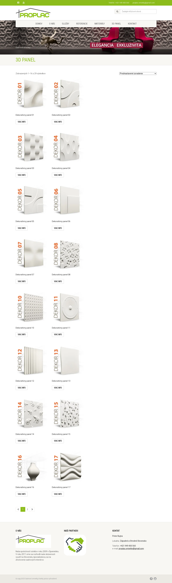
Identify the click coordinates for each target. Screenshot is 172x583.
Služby (65, 23)
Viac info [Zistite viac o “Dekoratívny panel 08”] (58, 281)
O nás (52, 23)
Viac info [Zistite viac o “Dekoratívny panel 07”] (22, 281)
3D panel (116, 23)
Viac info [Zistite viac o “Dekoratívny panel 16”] (22, 494)
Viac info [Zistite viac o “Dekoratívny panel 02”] (58, 122)
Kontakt (132, 23)
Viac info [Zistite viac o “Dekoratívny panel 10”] (22, 334)
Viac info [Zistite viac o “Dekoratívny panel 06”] (58, 228)
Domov (38, 23)
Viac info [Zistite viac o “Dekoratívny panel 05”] (22, 228)
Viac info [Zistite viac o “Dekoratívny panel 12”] (22, 388)
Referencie (81, 23)
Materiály (99, 23)
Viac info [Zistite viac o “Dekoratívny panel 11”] (58, 334)
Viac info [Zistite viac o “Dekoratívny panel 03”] (22, 175)
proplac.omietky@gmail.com (144, 3)
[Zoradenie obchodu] (138, 73)
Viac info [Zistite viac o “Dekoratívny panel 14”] (22, 441)
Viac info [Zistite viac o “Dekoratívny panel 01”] (22, 122)
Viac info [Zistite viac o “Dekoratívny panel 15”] (58, 441)
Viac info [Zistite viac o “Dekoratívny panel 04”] (58, 175)
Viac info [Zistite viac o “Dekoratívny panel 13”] (58, 388)
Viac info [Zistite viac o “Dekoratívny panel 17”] (58, 494)
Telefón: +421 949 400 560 (119, 3)
